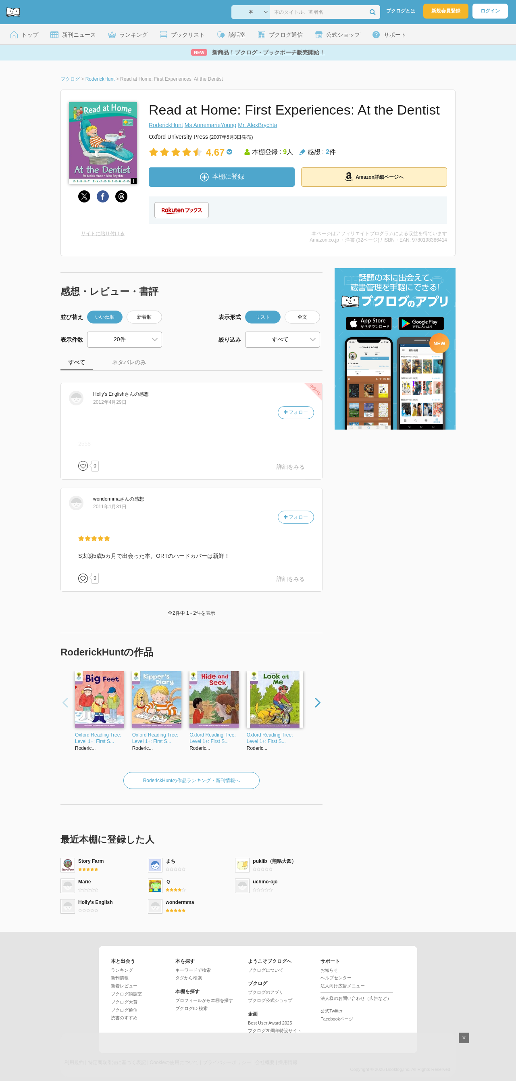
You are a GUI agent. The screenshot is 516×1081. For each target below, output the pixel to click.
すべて (76, 362)
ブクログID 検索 (191, 1008)
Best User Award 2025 (270, 1022)
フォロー (296, 412)
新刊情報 (120, 977)
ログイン (490, 11)
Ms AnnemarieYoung (211, 125)
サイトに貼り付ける (103, 233)
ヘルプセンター (336, 977)
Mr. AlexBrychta (257, 125)
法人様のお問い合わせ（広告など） (355, 998)
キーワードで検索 (193, 970)
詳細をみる (291, 466)
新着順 (144, 317)
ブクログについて (265, 970)
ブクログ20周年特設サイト (275, 1030)
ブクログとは (400, 11)
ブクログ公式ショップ (270, 1000)
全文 (302, 317)
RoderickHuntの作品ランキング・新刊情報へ (191, 780)
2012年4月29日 (110, 402)
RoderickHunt (166, 125)
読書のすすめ (124, 1017)
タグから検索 (188, 977)
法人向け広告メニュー (342, 985)
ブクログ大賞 (124, 1002)
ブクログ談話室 (126, 993)
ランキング (122, 970)
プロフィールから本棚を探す (204, 1000)
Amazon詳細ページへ (374, 176)
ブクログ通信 (124, 1010)
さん (113, 394)
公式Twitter (331, 1010)
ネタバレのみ (129, 362)
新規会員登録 (445, 11)
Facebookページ (336, 1018)
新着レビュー (124, 985)
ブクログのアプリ (265, 992)
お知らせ (329, 970)
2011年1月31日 (110, 506)
